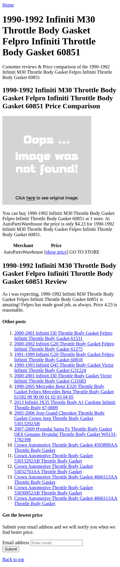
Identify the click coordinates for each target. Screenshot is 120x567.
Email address (15, 542)
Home (8, 4)
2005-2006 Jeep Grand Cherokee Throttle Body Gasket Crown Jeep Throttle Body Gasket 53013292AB (59, 418)
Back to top (13, 559)
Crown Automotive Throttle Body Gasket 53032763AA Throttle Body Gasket (53, 469)
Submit (11, 549)
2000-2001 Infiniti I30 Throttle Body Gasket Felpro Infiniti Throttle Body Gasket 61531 (63, 336)
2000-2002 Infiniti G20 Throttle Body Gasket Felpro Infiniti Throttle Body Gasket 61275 (64, 346)
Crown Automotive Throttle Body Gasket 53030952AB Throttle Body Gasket (53, 490)
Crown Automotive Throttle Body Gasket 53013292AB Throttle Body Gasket (53, 458)
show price (56, 251)
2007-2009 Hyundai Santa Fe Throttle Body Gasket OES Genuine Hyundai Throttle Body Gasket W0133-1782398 (65, 434)
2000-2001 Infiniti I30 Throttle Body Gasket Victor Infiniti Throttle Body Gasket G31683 (63, 378)
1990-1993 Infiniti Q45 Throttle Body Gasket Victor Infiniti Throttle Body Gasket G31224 (63, 368)
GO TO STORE (84, 251)
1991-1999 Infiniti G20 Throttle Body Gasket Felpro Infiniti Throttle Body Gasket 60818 (64, 357)
